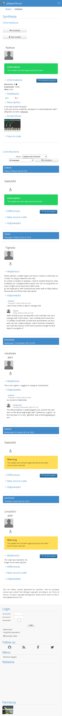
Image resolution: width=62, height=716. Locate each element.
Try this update (48, 211)
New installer (15, 37)
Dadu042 (7, 167)
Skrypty (8, 9)
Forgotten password (11, 632)
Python (10, 47)
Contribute (15, 30)
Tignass (7, 234)
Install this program (47, 80)
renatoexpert (9, 339)
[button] (59, 3)
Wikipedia (24, 112)
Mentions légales (10, 657)
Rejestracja (7, 629)
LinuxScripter (9, 498)
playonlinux (11, 3)
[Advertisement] (30, 682)
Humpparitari (17, 405)
